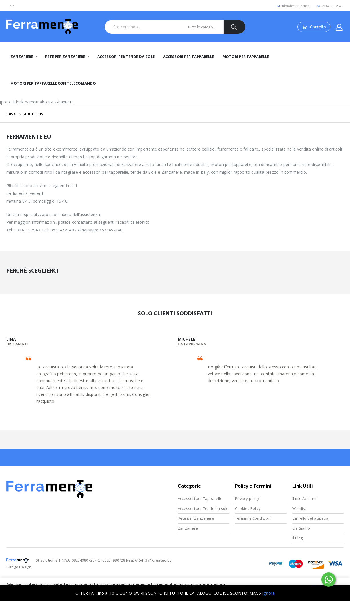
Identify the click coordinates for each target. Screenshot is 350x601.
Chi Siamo (301, 528)
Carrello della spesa (310, 518)
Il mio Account (304, 498)
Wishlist (299, 508)
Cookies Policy (248, 508)
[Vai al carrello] (313, 27)
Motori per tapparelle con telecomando (53, 83)
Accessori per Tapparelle (188, 56)
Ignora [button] (268, 593)
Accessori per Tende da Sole (126, 56)
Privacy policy (247, 498)
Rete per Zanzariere (65, 56)
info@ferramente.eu (294, 5)
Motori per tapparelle (245, 56)
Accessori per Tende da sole (203, 508)
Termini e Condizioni (253, 518)
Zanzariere (21, 56)
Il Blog (297, 537)
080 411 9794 (329, 5)
